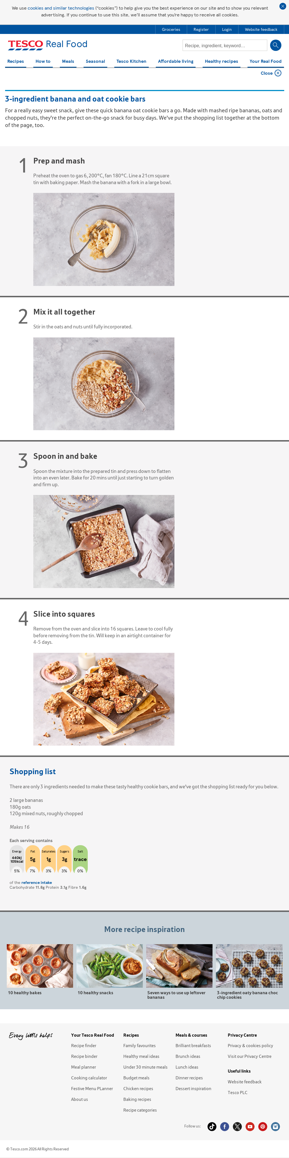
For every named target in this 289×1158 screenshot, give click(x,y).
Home (13, 74)
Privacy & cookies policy (250, 1045)
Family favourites (139, 1045)
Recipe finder (83, 1045)
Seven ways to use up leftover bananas (176, 994)
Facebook (224, 1126)
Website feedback (245, 1081)
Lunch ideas (187, 1066)
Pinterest (262, 1126)
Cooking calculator (89, 1077)
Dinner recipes (189, 1077)
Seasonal (95, 61)
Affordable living (175, 61)
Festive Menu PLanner (92, 1088)
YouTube (250, 1126)
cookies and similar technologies (61, 8)
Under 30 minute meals (145, 1066)
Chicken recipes (138, 1088)
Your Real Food (266, 61)
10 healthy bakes (24, 992)
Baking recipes (137, 1099)
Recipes (15, 61)
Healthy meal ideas (141, 1056)
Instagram (275, 1126)
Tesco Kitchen (131, 61)
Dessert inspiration (193, 1088)
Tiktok (211, 1126)
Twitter (237, 1126)
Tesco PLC (238, 1092)
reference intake (36, 882)
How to (43, 61)
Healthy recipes (221, 61)
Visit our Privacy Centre (250, 1056)
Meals (68, 61)
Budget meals (136, 1077)
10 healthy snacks (95, 992)
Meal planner (83, 1066)
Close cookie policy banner (282, 6)
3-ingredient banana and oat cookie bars (61, 74)
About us (79, 1099)
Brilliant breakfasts (193, 1045)
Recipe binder (84, 1056)
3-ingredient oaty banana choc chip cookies (247, 994)
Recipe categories (140, 1109)
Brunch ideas (188, 1056)
